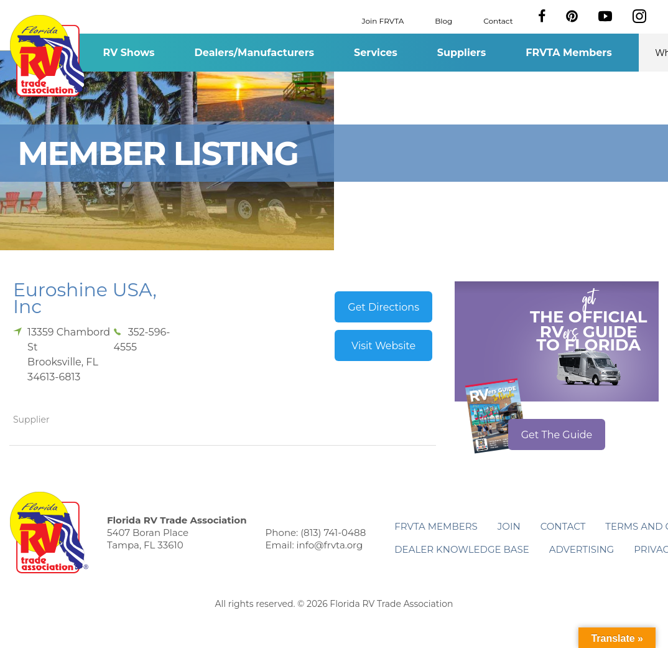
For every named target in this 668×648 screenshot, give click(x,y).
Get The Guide (557, 435)
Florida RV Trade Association (48, 55)
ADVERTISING (582, 549)
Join (509, 526)
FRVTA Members (569, 53)
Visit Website (383, 346)
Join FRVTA (383, 20)
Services (375, 53)
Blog (443, 20)
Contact (498, 20)
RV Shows (128, 53)
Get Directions (383, 307)
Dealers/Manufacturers (254, 53)
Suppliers (461, 53)
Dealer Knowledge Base (461, 549)
